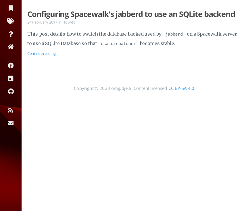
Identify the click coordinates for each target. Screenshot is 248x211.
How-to (69, 22)
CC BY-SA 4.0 (181, 86)
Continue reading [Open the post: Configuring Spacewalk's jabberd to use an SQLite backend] (41, 51)
